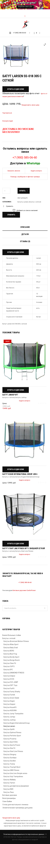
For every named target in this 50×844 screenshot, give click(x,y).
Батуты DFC (8, 670)
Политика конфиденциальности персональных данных (23, 834)
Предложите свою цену (11, 818)
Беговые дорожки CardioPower (24, 590)
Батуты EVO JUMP (11, 682)
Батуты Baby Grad (11, 648)
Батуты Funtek (9, 695)
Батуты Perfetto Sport (12, 736)
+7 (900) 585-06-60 (19, 33)
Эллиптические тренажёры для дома (17, 808)
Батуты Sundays (10, 758)
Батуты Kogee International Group (27, 477)
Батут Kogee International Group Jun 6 (19, 474)
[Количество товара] (6, 191)
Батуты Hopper (9, 704)
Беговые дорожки (9, 795)
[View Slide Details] (25, 4)
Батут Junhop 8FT (10, 395)
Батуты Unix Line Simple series (15, 773)
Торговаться (7, 113)
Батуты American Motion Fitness (16, 641)
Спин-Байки (7, 801)
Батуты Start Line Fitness (24, 551)
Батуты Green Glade (11, 698)
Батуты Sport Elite (11, 742)
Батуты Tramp (9, 764)
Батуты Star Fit (9, 748)
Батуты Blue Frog (10, 654)
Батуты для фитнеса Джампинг (16, 786)
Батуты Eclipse (9, 676)
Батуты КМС (8, 789)
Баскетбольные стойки (11, 635)
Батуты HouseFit (10, 707)
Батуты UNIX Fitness (11, 770)
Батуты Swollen (10, 761)
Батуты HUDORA (10, 710)
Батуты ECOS (9, 679)
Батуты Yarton (9, 783)
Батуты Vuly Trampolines (13, 776)
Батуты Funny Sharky (12, 692)
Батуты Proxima (10, 739)
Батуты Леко (9, 792)
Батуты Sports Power (12, 745)
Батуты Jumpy (9, 717)
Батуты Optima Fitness (12, 732)
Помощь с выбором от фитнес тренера (25, 177)
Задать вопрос (36, 171)
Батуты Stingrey (10, 754)
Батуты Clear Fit (10, 663)
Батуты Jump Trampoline (13, 714)
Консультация (7, 121)
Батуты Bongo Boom (12, 660)
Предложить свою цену (30, 105)
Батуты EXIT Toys (10, 685)
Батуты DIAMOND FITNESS (14, 673)
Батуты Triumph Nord (12, 767)
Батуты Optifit (9, 729)
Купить (22, 191)
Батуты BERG (9, 651)
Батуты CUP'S (9, 666)
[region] (25, 4)
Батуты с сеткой (35, 202)
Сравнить (9, 206)
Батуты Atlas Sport (11, 644)
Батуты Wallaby (10, 780)
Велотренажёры (9, 798)
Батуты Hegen (9, 701)
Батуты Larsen (23, 202)
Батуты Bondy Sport (11, 657)
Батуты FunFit (9, 688)
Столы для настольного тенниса (15, 805)
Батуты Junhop (21, 397)
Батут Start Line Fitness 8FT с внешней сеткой (23, 548)
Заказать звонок (13, 171)
